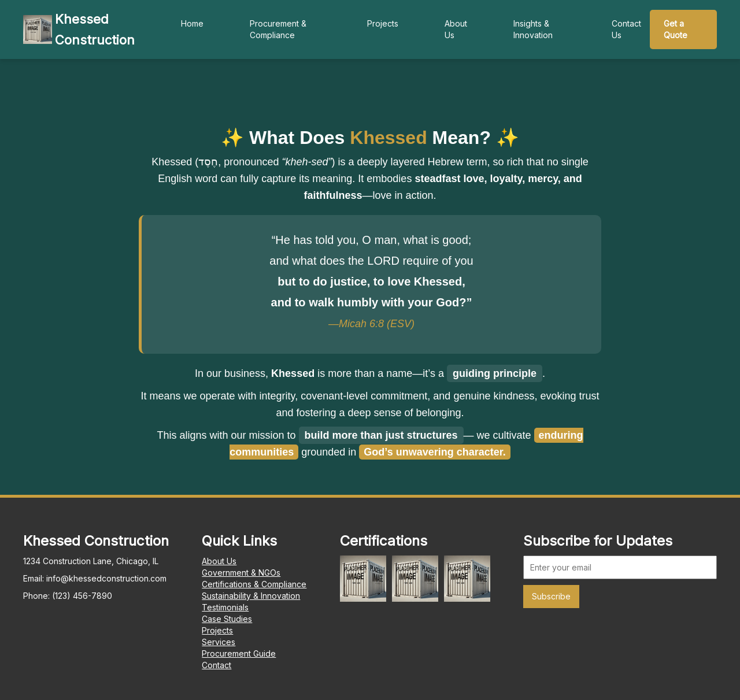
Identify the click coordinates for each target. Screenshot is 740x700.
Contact (216, 665)
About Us (456, 29)
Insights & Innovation (533, 29)
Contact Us (626, 29)
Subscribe (551, 596)
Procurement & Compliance (278, 29)
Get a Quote (675, 29)
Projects (382, 23)
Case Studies (227, 619)
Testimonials (225, 607)
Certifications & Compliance (254, 584)
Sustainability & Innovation (251, 596)
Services (218, 642)
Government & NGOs (241, 572)
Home (192, 23)
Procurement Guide (239, 653)
